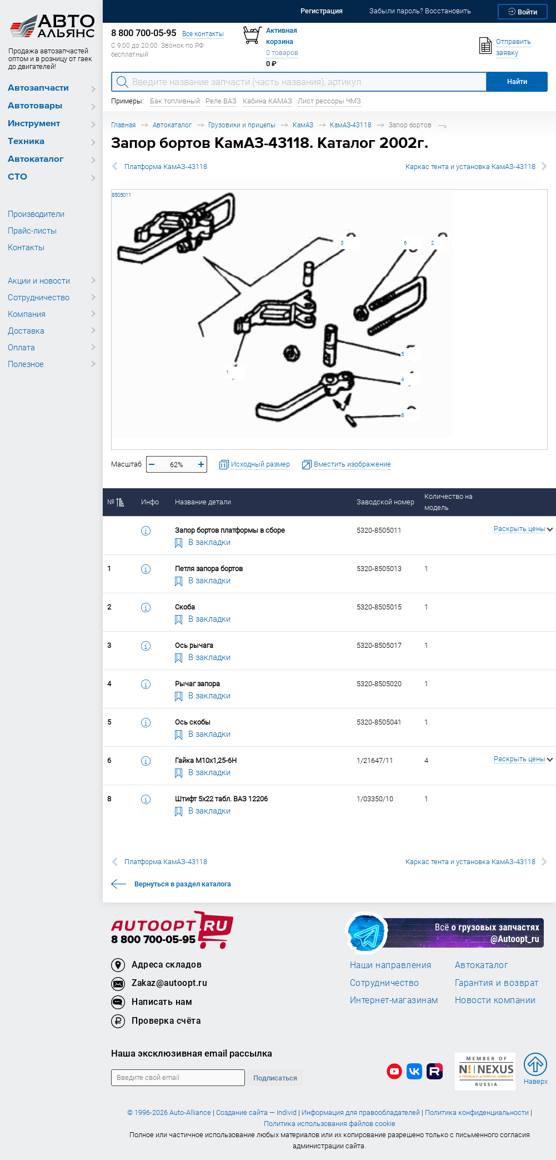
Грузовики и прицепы (242, 125)
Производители (36, 213)
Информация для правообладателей (361, 1112)
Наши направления (391, 965)
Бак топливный (175, 101)
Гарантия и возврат (497, 982)
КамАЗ (303, 125)
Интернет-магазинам (394, 1000)
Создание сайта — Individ (256, 1112)
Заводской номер (385, 502)
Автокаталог (36, 159)
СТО (17, 177)
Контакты (26, 246)
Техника (26, 141)
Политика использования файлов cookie (329, 1123)
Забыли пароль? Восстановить (420, 11)
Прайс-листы (32, 230)
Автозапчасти (38, 88)
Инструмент (34, 123)
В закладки (203, 541)
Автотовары (35, 106)
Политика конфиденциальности (477, 1112)
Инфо (150, 502)
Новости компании (495, 1000)
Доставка (26, 330)
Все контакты (203, 33)
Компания (27, 313)
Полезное (26, 363)
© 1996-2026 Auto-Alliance (169, 1112)
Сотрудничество (38, 297)
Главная (123, 125)
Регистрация (321, 11)
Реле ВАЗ (221, 101)
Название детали (203, 502)
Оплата (21, 347)
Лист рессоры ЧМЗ (329, 101)
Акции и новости (39, 280)
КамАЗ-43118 (351, 125)
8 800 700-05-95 (153, 940)
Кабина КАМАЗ (267, 101)
